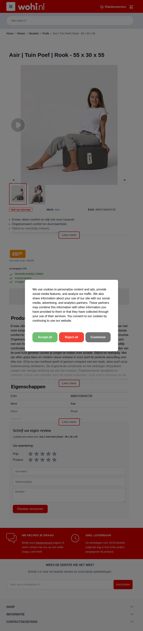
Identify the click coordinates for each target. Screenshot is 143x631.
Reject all (71, 337)
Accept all (45, 337)
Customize (98, 337)
